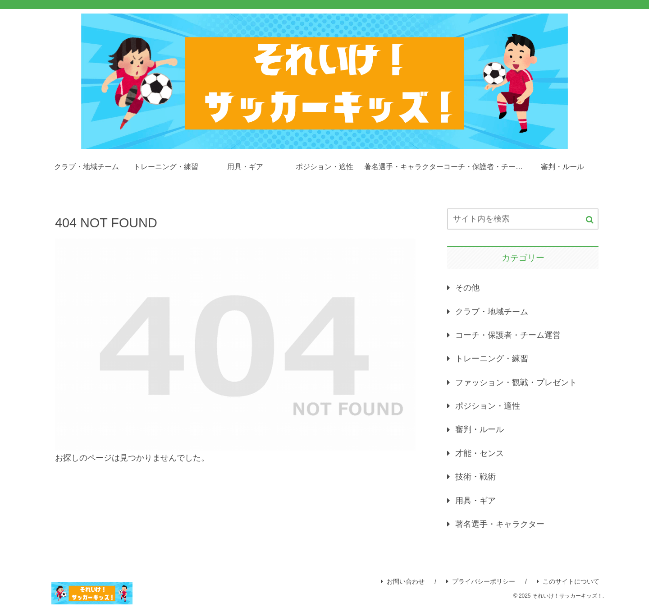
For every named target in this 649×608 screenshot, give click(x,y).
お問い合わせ (403, 581)
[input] (523, 219)
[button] (589, 220)
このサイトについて (568, 581)
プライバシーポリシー (480, 581)
